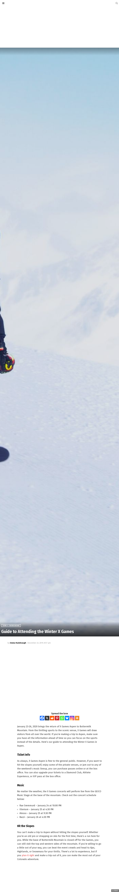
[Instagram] (72, 718)
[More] (77, 718)
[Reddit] (52, 718)
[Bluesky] (67, 718)
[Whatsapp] (62, 718)
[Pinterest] (57, 718)
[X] (47, 718)
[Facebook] (42, 718)
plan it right (28, 855)
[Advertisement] (59, 27)
